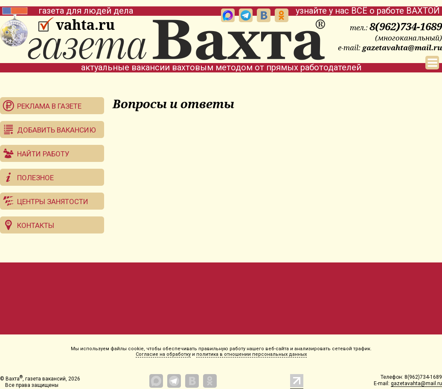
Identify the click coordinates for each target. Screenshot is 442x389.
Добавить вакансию (56, 130)
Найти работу (43, 154)
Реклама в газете (49, 106)
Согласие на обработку (163, 354)
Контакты (35, 225)
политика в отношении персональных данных (251, 354)
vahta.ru (85, 24)
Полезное (35, 177)
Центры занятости (52, 201)
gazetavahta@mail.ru (402, 47)
